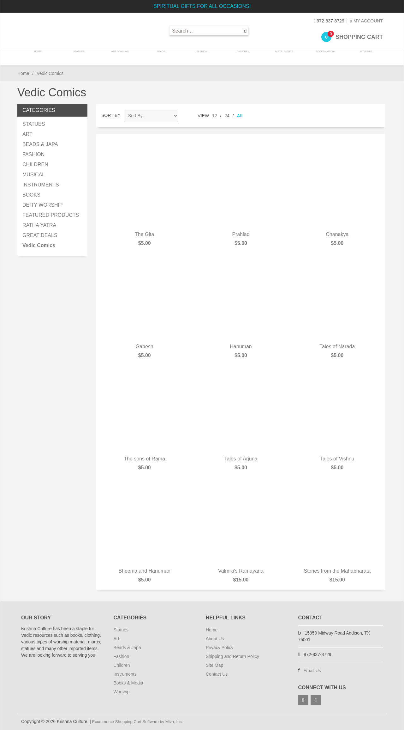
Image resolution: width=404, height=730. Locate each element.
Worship (122, 691)
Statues (121, 629)
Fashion (121, 656)
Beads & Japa (127, 647)
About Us (215, 638)
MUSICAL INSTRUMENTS (40, 179)
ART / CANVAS (121, 56)
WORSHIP (363, 56)
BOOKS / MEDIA (323, 56)
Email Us (312, 670)
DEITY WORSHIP (42, 205)
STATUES (80, 56)
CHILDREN (242, 56)
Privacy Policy (219, 647)
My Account (366, 20)
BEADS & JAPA (40, 144)
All (240, 115)
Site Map (214, 665)
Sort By (111, 115)
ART (27, 134)
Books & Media (128, 682)
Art (116, 638)
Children (122, 665)
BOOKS (31, 195)
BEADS (161, 56)
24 (226, 115)
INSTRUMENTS (282, 56)
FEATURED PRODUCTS (50, 215)
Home (40, 56)
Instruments (125, 674)
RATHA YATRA (39, 225)
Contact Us (217, 674)
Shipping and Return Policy (232, 656)
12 (214, 115)
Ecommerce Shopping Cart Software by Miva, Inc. (141, 721)
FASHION (202, 56)
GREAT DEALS (39, 235)
